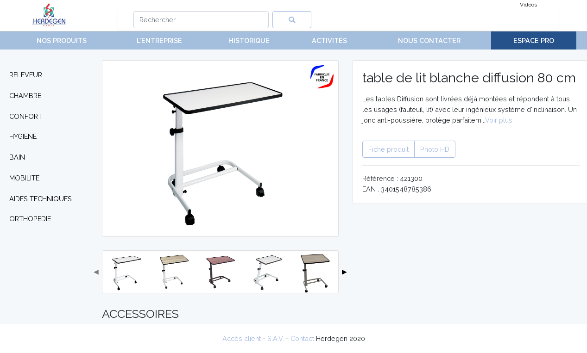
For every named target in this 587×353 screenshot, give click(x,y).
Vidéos (528, 4)
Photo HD (434, 149)
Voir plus (498, 120)
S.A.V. (275, 338)
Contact (302, 338)
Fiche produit (388, 149)
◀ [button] (96, 271)
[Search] (201, 19)
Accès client (241, 338)
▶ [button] (344, 271)
